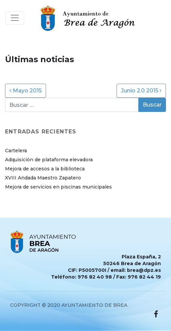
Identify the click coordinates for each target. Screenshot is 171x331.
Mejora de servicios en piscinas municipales (58, 187)
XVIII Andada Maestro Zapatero (43, 178)
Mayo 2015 (25, 90)
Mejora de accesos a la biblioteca (45, 169)
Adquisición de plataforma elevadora (49, 160)
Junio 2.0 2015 (141, 90)
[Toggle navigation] (14, 18)
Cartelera (16, 151)
